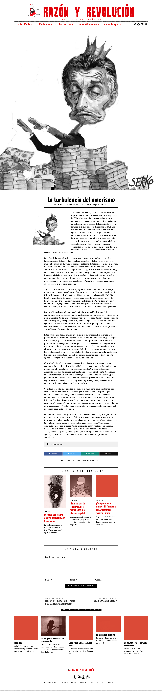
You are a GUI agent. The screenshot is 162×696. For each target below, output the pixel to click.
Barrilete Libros (78, 684)
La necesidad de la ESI (105, 638)
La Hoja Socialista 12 (99, 204)
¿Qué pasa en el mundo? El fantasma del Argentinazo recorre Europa (105, 501)
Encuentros (65, 24)
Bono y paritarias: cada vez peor (80, 632)
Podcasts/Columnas (86, 24)
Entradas (86, 204)
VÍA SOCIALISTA (111, 684)
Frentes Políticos (24, 24)
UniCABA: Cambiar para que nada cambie (135, 636)
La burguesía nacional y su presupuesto (52, 643)
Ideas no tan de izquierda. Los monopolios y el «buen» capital (79, 508)
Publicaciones (46, 24)
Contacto (64, 684)
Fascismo (18, 638)
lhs (98, 461)
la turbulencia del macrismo (83, 461)
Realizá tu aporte (112, 24)
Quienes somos (51, 684)
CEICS (91, 684)
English (99, 684)
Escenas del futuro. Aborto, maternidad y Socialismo (53, 519)
